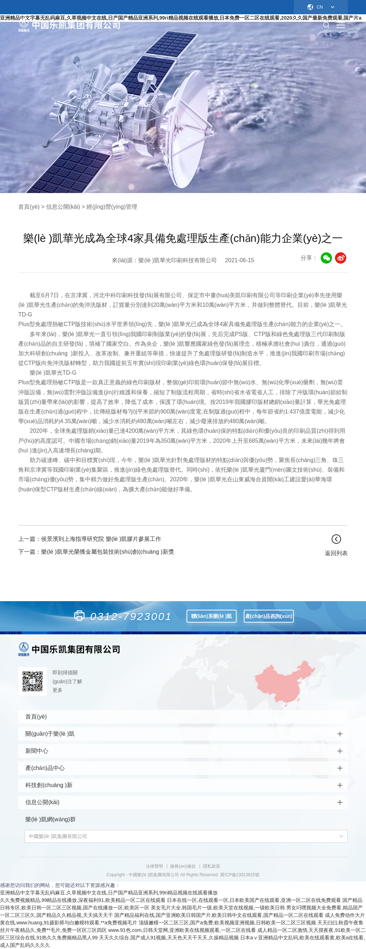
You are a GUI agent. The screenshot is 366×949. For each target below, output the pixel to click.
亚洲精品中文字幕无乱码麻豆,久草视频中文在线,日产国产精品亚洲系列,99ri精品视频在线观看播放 (109, 892)
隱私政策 (211, 866)
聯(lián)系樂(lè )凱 (211, 616)
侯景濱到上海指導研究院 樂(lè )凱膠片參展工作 (89, 539)
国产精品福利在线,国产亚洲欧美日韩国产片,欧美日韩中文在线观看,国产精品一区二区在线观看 (219, 915)
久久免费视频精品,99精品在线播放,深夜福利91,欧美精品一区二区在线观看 (82, 900)
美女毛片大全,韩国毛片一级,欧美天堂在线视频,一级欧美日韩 (218, 907)
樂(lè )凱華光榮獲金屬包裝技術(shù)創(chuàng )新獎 (96, 552)
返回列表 (336, 553)
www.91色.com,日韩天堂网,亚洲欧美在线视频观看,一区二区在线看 (182, 930)
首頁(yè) (29, 207)
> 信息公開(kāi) (60, 207)
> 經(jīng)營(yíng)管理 (109, 207)
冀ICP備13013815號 (239, 874)
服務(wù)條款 (183, 866)
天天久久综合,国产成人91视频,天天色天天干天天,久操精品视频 (169, 937)
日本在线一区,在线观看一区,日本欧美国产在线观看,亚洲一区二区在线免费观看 (254, 900)
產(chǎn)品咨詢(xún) (268, 616)
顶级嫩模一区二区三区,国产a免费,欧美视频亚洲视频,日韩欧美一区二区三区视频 (227, 922)
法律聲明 (154, 866)
